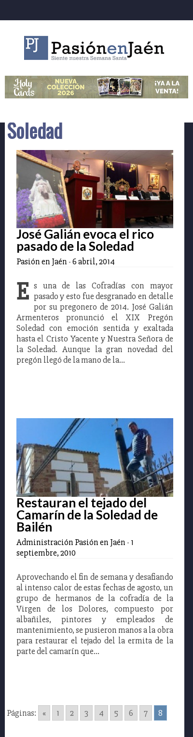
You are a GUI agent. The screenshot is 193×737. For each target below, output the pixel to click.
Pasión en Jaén (96, 48)
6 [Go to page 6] (131, 713)
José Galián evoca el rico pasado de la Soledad (85, 240)
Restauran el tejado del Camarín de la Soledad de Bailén (87, 514)
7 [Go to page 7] (146, 713)
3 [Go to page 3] (86, 713)
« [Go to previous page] (44, 713)
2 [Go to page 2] (72, 713)
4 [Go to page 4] (101, 713)
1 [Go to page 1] (57, 713)
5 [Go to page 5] (116, 713)
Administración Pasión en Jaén (70, 542)
